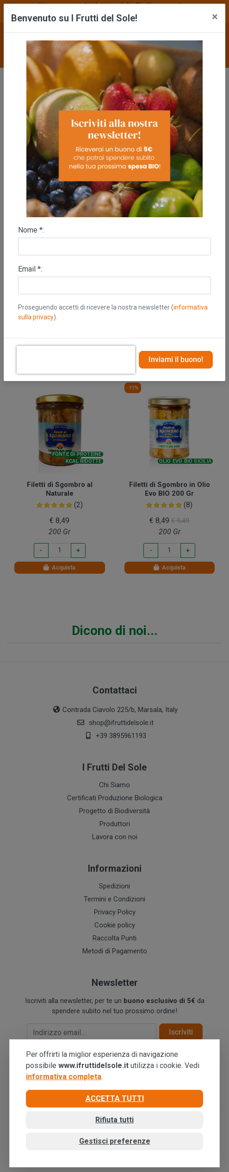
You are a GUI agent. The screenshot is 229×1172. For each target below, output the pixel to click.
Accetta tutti (115, 1098)
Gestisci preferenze (114, 1141)
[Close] (214, 17)
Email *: (30, 269)
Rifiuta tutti (114, 1119)
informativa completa (63, 1076)
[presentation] (76, 360)
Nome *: (31, 230)
